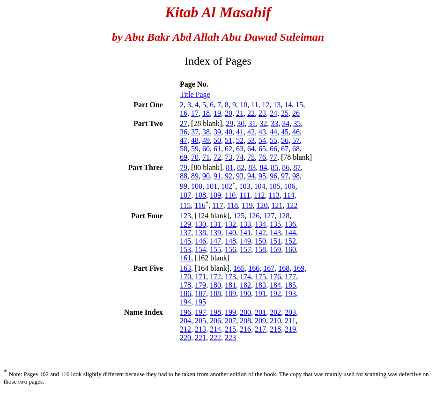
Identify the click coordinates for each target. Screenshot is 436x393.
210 (275, 321)
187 (200, 293)
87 (297, 167)
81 (229, 167)
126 (253, 216)
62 (228, 149)
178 (185, 285)
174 (245, 277)
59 (195, 149)
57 (296, 140)
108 (200, 195)
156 (230, 249)
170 (185, 277)
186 (185, 293)
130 (200, 224)
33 (274, 123)
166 (253, 268)
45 (284, 132)
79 (183, 167)
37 (195, 132)
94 (251, 176)
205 (200, 321)
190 (245, 293)
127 (268, 216)
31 (252, 123)
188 (215, 293)
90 (206, 176)
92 (228, 176)
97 (284, 176)
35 (297, 123)
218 (275, 329)
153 (185, 249)
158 (260, 249)
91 (217, 176)
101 (211, 187)
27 (183, 123)
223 (230, 337)
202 (275, 312)
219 (290, 329)
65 (262, 149)
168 (283, 268)
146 (200, 241)
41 (240, 132)
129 (185, 224)
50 (217, 140)
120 (261, 205)
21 (240, 113)
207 (230, 321)
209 (260, 321)
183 (260, 285)
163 (185, 268)
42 (251, 132)
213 (200, 329)
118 (232, 205)
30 (240, 123)
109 (215, 195)
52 (240, 140)
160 (290, 249)
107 (185, 195)
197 (200, 312)
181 (230, 285)
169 (298, 268)
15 (299, 105)
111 (244, 195)
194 (185, 302)
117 (217, 205)
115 (185, 205)
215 (230, 329)
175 (260, 277)
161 (185, 258)
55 (273, 140)
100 (196, 187)
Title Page (195, 94)
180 (215, 285)
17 (195, 113)
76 (262, 157)
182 (245, 285)
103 (244, 187)
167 (268, 268)
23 (262, 113)
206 (215, 321)
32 (263, 123)
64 (251, 149)
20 (228, 113)
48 (195, 140)
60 (206, 149)
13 (277, 105)
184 (275, 285)
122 (291, 205)
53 (251, 140)
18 (206, 113)
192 (275, 293)
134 (260, 224)
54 (262, 140)
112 (259, 195)
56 (284, 140)
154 (200, 249)
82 (240, 167)
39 (217, 132)
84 (263, 167)
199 (230, 312)
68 (296, 149)
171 (200, 277)
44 (273, 132)
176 (275, 277)
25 (284, 113)
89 (195, 176)
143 (275, 233)
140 (230, 233)
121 (276, 205)
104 (259, 187)
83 (252, 167)
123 (185, 216)
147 (215, 241)
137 (185, 233)
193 (290, 293)
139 (215, 233)
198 (215, 312)
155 (215, 249)
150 (260, 241)
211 (290, 321)
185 (290, 285)
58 (183, 149)
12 (265, 105)
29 (229, 123)
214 (215, 329)
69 (183, 157)
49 (206, 140)
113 (274, 195)
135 (275, 224)
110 (230, 195)
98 (296, 176)
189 (230, 293)
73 (228, 157)
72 (217, 157)
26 (296, 113)
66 (273, 149)
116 (199, 205)
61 (217, 149)
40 (228, 132)
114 (288, 195)
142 (260, 233)
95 (262, 176)
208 (245, 321)
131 (215, 224)
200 (245, 312)
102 (226, 187)
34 (285, 123)
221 (200, 337)
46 (296, 132)
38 (206, 132)
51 (228, 140)
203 (290, 312)
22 (251, 113)
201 (260, 312)
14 (288, 105)
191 (260, 293)
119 (247, 205)
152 (290, 241)
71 (206, 157)
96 (273, 176)
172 (215, 277)
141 (245, 233)
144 (290, 233)
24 (273, 113)
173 (230, 277)
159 (275, 249)
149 (245, 241)
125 (238, 216)
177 (290, 277)
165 (238, 268)
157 (245, 249)
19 (217, 113)
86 (285, 167)
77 (273, 157)
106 (289, 187)
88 (183, 176)
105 (274, 187)
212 (185, 329)
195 (200, 302)
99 (183, 187)
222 (215, 337)
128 (283, 216)
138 (200, 233)
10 (243, 105)
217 (260, 329)
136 (290, 224)
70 (195, 157)
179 (200, 285)
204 (185, 321)
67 (284, 149)
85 (274, 167)
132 (230, 224)
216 (245, 329)
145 (185, 241)
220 (185, 337)
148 (230, 241)
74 (240, 157)
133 (245, 224)
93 (240, 176)
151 (275, 241)
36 (183, 132)
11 (254, 105)
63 (240, 149)
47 (183, 140)
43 (262, 132)
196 (185, 312)
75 (251, 157)
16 (183, 113)
